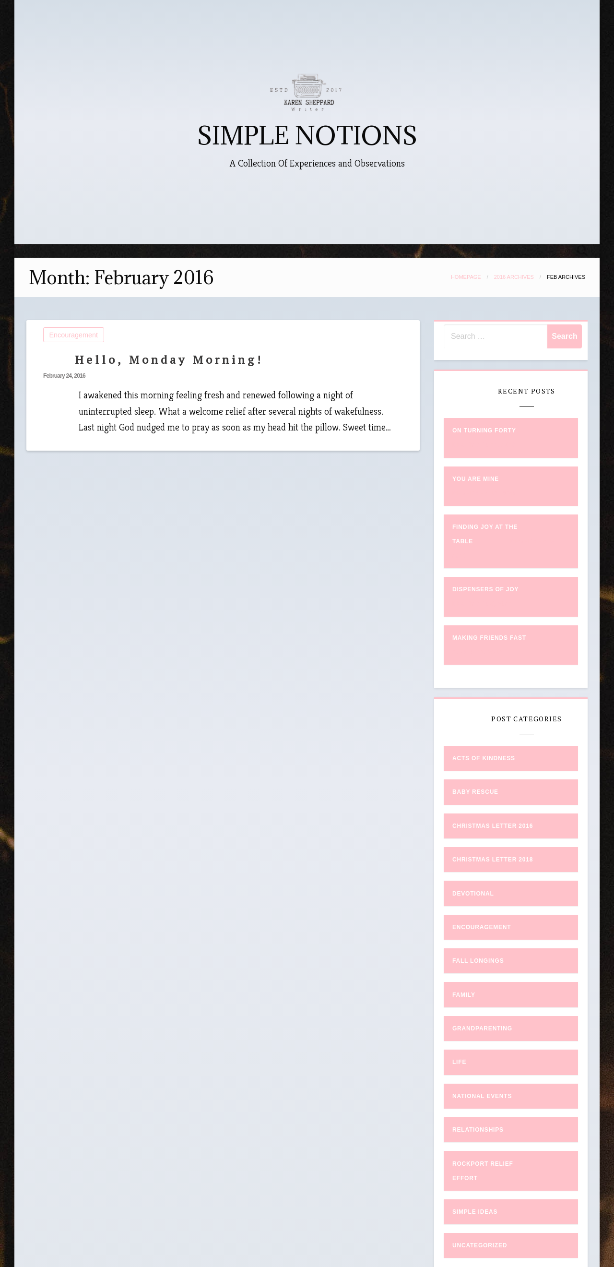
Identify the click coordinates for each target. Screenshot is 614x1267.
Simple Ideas (474, 1211)
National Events (482, 1096)
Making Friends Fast (489, 637)
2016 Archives (514, 277)
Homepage (466, 277)
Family (463, 995)
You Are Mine (475, 479)
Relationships (478, 1129)
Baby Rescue (475, 792)
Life (459, 1062)
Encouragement (73, 335)
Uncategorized (479, 1245)
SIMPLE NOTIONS (307, 135)
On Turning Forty (484, 430)
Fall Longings (478, 960)
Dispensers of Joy (485, 589)
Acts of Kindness (483, 758)
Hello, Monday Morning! (169, 359)
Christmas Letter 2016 (492, 826)
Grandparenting (482, 1028)
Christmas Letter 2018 (492, 859)
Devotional (473, 893)
